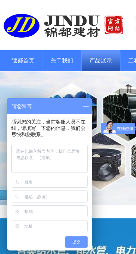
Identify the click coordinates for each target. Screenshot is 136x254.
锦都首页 (23, 61)
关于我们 (62, 61)
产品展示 (100, 61)
